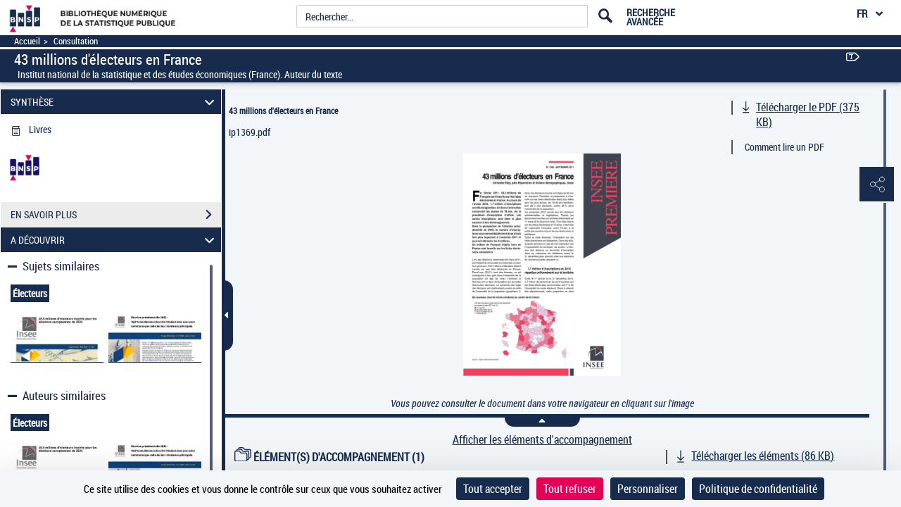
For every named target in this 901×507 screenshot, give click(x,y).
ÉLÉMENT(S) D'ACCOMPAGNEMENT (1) (329, 457)
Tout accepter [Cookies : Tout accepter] (492, 488)
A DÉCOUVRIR (115, 239)
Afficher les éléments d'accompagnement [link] (542, 439)
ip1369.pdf (249, 132)
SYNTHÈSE (115, 101)
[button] (876, 185)
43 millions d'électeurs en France (283, 110)
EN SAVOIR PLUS (116, 215)
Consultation (75, 41)
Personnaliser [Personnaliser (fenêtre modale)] (647, 488)
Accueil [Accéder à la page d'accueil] (27, 41)
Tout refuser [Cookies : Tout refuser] (569, 488)
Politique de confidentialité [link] (758, 488)
